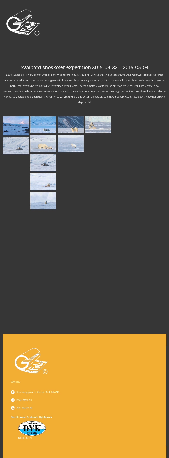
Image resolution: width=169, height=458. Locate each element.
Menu (84, 52)
